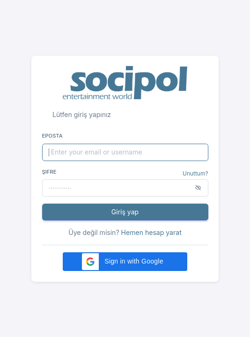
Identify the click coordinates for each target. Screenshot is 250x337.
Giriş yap (125, 212)
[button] (125, 261)
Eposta (52, 135)
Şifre (49, 171)
